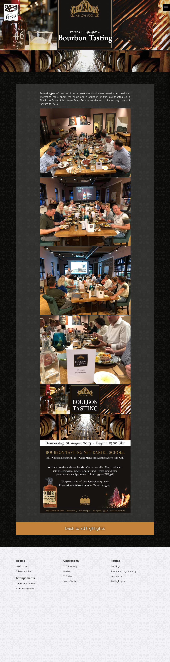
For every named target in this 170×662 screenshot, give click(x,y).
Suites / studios (23, 571)
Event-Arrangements (26, 589)
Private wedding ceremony (123, 571)
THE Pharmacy (70, 566)
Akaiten (67, 571)
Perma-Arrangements (26, 584)
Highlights (90, 32)
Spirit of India (69, 581)
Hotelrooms (21, 566)
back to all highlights (85, 528)
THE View (68, 576)
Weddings (115, 566)
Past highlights (118, 581)
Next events (116, 576)
